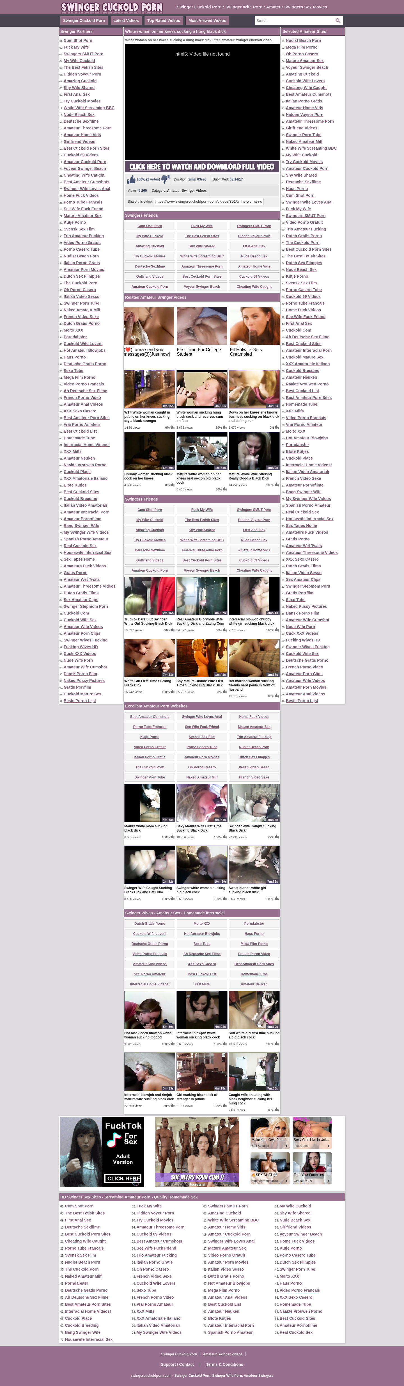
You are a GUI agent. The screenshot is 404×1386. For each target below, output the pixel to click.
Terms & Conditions (224, 1364)
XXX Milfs (73, 451)
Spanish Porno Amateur (86, 539)
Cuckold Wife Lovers (83, 343)
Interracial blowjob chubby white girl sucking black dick (251, 621)
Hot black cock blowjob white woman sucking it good (147, 1035)
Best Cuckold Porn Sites (86, 148)
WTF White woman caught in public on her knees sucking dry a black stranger (147, 416)
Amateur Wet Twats (82, 579)
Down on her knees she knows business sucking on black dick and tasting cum (254, 416)
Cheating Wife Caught (84, 175)
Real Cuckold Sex (80, 546)
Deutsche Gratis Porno (85, 364)
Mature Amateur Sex (83, 215)
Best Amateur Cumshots (86, 182)
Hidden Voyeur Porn (82, 74)
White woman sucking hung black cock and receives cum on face (199, 416)
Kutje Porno (75, 222)
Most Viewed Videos (207, 20)
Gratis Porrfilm (77, 687)
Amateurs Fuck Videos (85, 566)
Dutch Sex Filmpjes (82, 276)
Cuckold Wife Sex (80, 620)
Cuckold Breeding (80, 498)
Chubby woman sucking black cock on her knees (148, 476)
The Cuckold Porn (80, 283)
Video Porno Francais (84, 384)
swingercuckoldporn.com (151, 1376)
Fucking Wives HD (81, 647)
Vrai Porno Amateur (82, 424)
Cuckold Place (77, 471)
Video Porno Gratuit (82, 242)
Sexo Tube (73, 370)
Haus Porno (75, 357)
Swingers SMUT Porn (84, 54)
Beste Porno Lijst (80, 700)
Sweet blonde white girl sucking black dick (247, 890)
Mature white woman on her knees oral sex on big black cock (198, 478)
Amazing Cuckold (80, 81)
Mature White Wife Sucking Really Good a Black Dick (250, 476)
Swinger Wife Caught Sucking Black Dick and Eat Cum (148, 890)
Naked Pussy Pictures (84, 680)
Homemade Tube (79, 438)
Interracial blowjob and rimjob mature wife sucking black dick (149, 1097)
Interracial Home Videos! (87, 444)
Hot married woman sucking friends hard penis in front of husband (251, 685)
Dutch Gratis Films (81, 593)
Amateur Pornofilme (82, 519)
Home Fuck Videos (81, 195)
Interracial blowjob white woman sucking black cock (198, 1035)
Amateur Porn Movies (84, 269)
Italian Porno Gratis (82, 263)
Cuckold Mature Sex (82, 694)
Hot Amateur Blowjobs (85, 350)
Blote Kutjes (75, 485)
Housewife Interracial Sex (87, 552)
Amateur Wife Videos (83, 626)
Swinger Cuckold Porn (84, 20)
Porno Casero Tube (82, 249)
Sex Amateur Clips (81, 599)
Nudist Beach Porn (81, 256)
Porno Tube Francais (83, 202)
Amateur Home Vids (82, 135)
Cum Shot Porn (78, 40)
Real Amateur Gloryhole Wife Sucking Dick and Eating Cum (200, 621)
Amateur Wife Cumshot (85, 667)
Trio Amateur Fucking (84, 236)
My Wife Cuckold (79, 60)
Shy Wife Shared (79, 87)
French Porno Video (82, 397)
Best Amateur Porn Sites (87, 417)
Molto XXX (73, 330)
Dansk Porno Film (80, 674)
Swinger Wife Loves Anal (87, 188)
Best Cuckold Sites (81, 492)
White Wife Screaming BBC (89, 108)
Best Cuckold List (80, 431)
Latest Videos (126, 20)
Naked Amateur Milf (82, 310)
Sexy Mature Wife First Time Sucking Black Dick (198, 828)
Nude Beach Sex (79, 114)
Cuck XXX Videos (80, 653)
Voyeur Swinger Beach (85, 168)
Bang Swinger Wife (81, 525)
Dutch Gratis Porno (82, 323)
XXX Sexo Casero (80, 411)
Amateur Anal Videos (83, 404)
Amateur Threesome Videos (90, 586)
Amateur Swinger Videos (187, 191)
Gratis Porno (76, 572)
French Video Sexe (81, 316)
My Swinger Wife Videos (86, 532)
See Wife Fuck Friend (83, 209)
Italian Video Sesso (81, 296)
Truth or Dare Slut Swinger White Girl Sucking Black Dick (148, 621)
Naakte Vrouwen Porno (85, 465)
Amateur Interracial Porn (86, 512)
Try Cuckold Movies (82, 101)
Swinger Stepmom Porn (86, 606)
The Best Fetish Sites (84, 67)
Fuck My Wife (76, 47)
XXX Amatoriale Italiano (86, 478)
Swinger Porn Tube (81, 303)
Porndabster (75, 337)
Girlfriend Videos (79, 141)
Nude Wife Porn (78, 660)
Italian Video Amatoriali (85, 505)
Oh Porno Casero (80, 289)
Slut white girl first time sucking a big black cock (254, 1035)
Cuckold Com (76, 613)
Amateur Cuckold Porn (85, 161)
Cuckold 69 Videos (81, 155)
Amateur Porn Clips (82, 633)
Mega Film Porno (79, 377)
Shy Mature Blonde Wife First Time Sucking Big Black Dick (199, 683)
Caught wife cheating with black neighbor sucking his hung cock (250, 1099)
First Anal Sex (77, 94)
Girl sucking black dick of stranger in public (196, 1097)
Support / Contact (177, 1364)
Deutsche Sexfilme (81, 121)
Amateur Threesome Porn (88, 128)
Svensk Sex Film (79, 229)
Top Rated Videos (163, 20)
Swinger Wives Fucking (85, 640)
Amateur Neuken (79, 458)
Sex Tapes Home (79, 559)
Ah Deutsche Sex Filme (85, 391)
